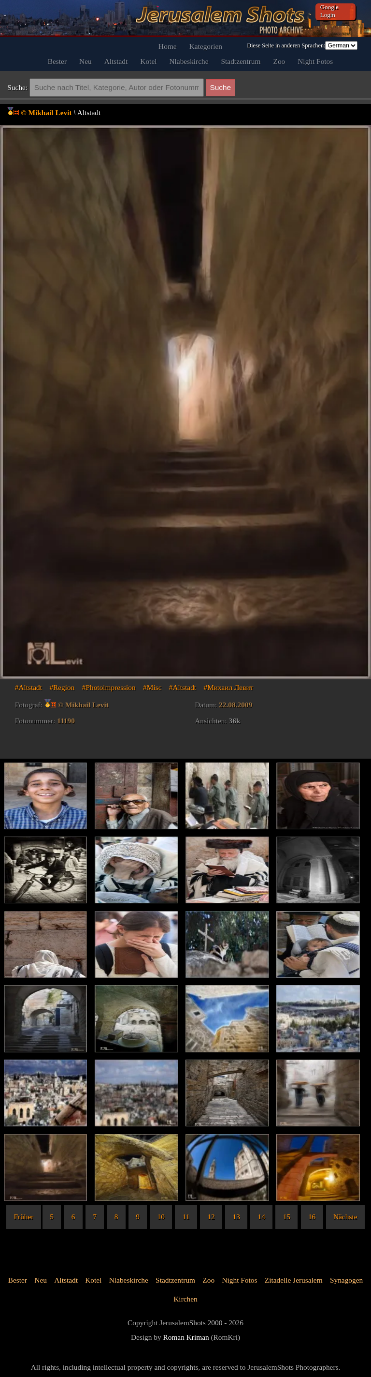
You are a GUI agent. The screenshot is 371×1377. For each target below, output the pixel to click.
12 (210, 1216)
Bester (57, 61)
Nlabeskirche (189, 61)
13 (236, 1216)
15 (286, 1216)
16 (311, 1216)
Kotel (148, 61)
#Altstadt (28, 687)
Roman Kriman (186, 1337)
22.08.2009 (235, 705)
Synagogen (346, 1280)
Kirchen (185, 1299)
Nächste (345, 1216)
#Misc (152, 687)
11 (186, 1216)
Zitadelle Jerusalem (294, 1280)
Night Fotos (315, 61)
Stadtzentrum (241, 61)
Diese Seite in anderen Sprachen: (286, 45)
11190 (66, 721)
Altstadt (116, 61)
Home (167, 46)
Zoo (279, 61)
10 (161, 1216)
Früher (24, 1216)
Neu (85, 61)
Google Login (329, 10)
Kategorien (205, 46)
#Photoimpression (109, 687)
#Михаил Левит (228, 687)
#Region (61, 687)
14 (261, 1216)
